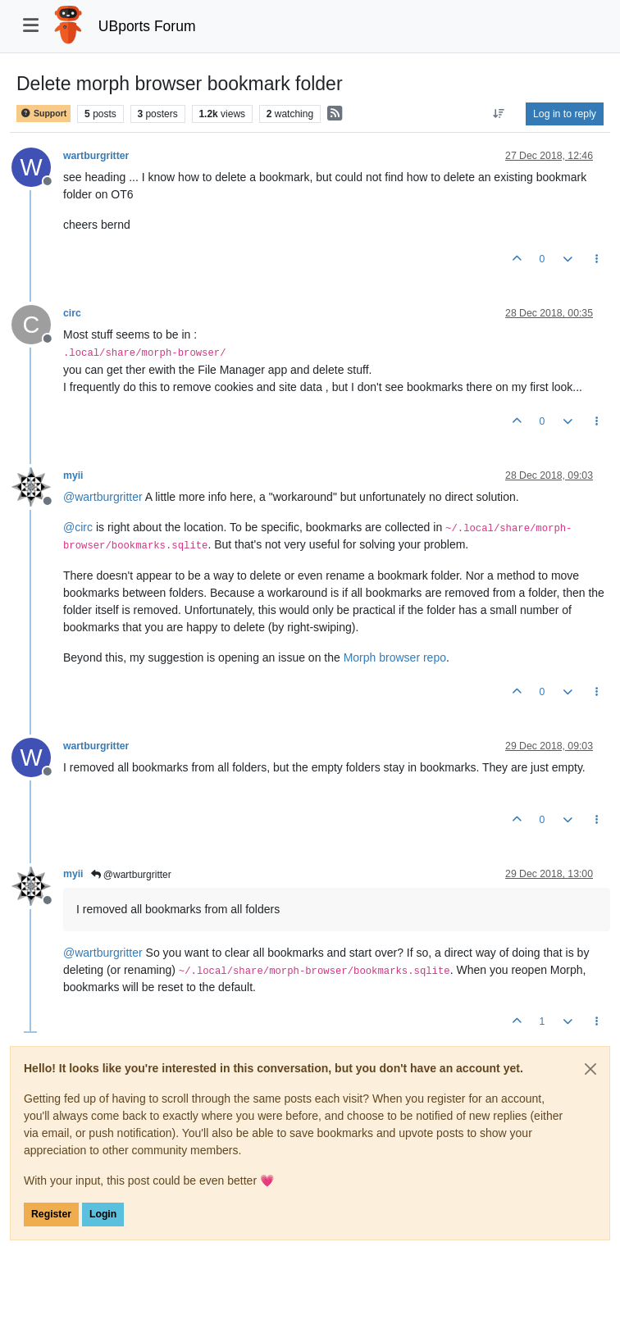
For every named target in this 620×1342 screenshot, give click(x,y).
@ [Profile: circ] (78, 527)
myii (73, 475)
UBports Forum (147, 26)
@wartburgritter (131, 874)
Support (43, 113)
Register (51, 1214)
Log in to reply (564, 114)
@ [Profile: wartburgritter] (103, 496)
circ (72, 313)
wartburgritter (96, 155)
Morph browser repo (395, 657)
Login (102, 1214)
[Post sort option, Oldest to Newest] (499, 113)
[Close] (590, 1069)
